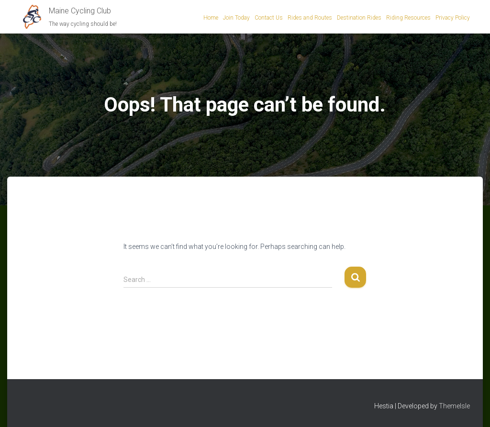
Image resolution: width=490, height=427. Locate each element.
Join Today (236, 17)
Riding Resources (408, 17)
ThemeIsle (454, 406)
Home (210, 17)
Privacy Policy (452, 17)
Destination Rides (359, 17)
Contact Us (269, 17)
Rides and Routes (310, 17)
